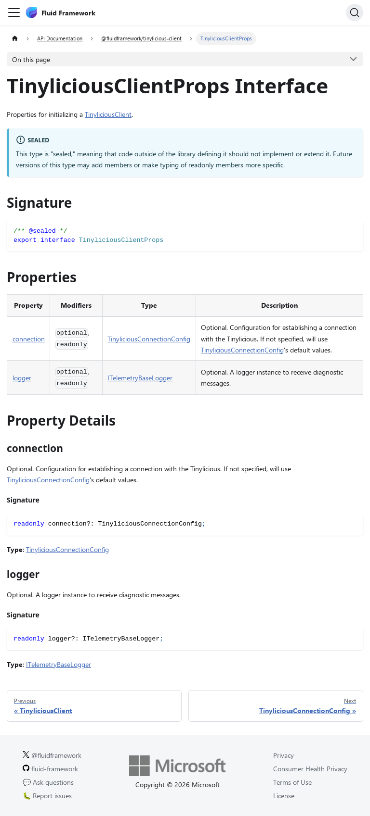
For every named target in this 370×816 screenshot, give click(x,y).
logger (22, 377)
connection (29, 338)
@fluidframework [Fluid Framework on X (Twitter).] (52, 755)
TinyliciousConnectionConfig (148, 338)
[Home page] (15, 38)
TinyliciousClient (108, 114)
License (283, 795)
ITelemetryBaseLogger (139, 377)
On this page (31, 59)
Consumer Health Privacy (310, 768)
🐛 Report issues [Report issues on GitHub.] (47, 795)
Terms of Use (292, 782)
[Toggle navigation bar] (14, 12)
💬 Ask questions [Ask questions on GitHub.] (48, 782)
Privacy (283, 755)
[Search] (354, 12)
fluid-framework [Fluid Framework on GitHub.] (50, 768)
